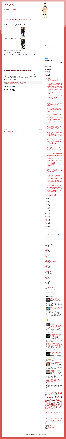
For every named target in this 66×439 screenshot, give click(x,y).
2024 (47, 74)
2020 (47, 214)
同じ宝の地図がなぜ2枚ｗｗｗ (52, 97)
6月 (47, 202)
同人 (47, 288)
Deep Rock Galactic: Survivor (50, 261)
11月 (48, 78)
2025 (47, 72)
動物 (47, 279)
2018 (47, 217)
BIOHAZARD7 (50, 406)
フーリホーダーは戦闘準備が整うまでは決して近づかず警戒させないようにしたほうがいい (54, 188)
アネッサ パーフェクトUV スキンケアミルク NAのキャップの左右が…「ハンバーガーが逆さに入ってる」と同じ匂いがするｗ (56, 308)
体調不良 (47, 278)
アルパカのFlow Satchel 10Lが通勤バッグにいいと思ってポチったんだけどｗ (56, 353)
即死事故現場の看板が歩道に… (52, 143)
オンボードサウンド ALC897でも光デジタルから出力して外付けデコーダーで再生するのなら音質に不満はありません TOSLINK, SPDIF (54, 344)
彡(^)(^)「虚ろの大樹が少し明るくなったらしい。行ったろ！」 (54, 120)
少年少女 (47, 257)
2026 (47, 71)
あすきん (9, 4)
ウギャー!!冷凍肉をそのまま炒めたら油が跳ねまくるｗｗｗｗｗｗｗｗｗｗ (54, 148)
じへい (47, 283)
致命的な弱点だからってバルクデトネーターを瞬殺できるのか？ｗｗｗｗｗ (54, 80)
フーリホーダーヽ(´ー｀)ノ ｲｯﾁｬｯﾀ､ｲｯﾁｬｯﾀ (54, 149)
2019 (47, 216)
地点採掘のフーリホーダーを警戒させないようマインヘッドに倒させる (54, 117)
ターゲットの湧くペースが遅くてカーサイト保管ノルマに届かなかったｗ (54, 130)
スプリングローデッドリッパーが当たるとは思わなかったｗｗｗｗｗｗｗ (54, 133)
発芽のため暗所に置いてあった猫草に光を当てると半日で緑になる (54, 142)
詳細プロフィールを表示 (54, 427)
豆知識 (22, 83)
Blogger (46, 434)
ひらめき (47, 251)
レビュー (47, 266)
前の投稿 (40, 129)
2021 (47, 213)
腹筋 (10, 9)
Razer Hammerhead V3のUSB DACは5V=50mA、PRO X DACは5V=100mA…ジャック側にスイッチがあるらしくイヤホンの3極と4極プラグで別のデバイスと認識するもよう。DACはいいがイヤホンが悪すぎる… (54, 325)
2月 (47, 208)
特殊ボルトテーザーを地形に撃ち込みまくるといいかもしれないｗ (54, 171)
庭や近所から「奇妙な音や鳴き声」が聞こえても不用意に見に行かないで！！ (54, 158)
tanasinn (47, 271)
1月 (47, 210)
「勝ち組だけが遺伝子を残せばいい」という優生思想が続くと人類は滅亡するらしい (54, 95)
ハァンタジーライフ (11, 19)
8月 (47, 199)
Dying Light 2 (48, 273)
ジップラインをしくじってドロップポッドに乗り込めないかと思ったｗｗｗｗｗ (54, 183)
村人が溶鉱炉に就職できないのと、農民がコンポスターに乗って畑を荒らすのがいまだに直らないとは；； (54, 93)
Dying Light (48, 284)
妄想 (47, 272)
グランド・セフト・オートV (50, 289)
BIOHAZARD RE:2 (49, 287)
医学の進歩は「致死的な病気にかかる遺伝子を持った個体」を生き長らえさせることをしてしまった (54, 87)
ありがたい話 (9, 83)
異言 (47, 256)
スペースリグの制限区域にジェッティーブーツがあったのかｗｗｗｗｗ (54, 191)
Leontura (37, 434)
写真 (16, 83)
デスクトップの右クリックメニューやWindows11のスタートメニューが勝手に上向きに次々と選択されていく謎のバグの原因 (54, 380)
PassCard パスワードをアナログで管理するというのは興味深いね (54, 163)
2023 (47, 75)
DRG (15, 9)
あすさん (52, 425)
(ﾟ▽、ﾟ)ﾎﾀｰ (29, 19)
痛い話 (19, 83)
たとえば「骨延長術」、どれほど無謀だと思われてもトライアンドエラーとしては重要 (54, 135)
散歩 (47, 282)
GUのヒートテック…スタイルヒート (53, 169)
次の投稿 (5, 129)
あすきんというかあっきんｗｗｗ (55, 362)
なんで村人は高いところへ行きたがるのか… (54, 105)
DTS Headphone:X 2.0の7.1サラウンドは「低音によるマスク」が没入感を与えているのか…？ (56, 335)
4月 (47, 205)
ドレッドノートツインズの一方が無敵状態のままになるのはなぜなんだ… (54, 124)
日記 (46, 400)
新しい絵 (25, 19)
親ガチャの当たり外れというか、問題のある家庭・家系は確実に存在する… (54, 104)
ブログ (12, 83)
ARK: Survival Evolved (49, 292)
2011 (47, 226)
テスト (47, 281)
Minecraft (47, 276)
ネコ (47, 268)
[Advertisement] (23, 121)
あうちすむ (17, 19)
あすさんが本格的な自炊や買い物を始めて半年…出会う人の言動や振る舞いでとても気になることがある (54, 84)
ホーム (23, 129)
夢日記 (48, 403)
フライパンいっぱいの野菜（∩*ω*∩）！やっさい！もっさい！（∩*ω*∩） (54, 195)
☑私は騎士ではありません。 (51, 412)
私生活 (15, 83)
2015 (47, 222)
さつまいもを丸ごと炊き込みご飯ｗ (53, 128)
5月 (47, 204)
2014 (47, 223)
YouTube (59, 393)
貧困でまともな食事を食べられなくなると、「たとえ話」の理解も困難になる (54, 127)
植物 (47, 265)
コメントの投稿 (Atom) (9, 131)
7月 (47, 201)
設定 (47, 277)
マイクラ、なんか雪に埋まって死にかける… (54, 114)
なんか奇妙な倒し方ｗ (50, 115)
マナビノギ (6, 19)
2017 (47, 219)
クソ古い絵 (22, 19)
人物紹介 (47, 263)
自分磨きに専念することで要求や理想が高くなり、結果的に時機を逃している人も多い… (54, 109)
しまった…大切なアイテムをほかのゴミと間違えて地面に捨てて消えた (54, 418)
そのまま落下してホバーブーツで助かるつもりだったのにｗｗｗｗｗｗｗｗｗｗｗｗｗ (54, 181)
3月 (47, 207)
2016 (47, 220)
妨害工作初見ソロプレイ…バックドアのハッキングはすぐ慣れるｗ (55, 299)
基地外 (47, 249)
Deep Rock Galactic (49, 252)
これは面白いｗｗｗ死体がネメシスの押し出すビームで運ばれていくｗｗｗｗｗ (54, 145)
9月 (47, 198)
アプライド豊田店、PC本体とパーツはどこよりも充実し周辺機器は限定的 (54, 421)
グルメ (47, 250)
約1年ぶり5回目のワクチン (51, 111)
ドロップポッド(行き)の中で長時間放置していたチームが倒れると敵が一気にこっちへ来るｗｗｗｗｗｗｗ (54, 176)
